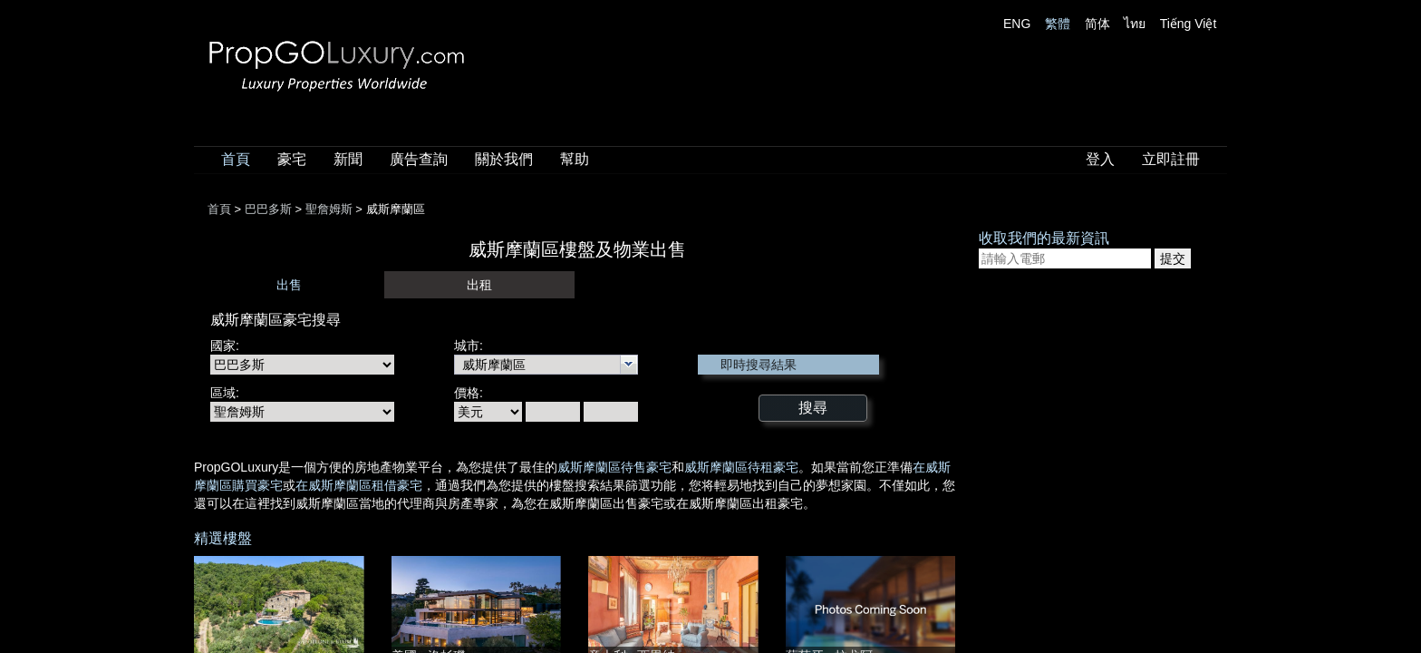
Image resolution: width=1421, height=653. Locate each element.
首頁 (235, 159)
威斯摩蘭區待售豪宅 (614, 467)
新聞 (348, 159)
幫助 (574, 159)
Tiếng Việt (1188, 23)
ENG (1016, 23)
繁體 (1057, 23)
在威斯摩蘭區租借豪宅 (358, 485)
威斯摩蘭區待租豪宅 (741, 467)
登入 (1100, 159)
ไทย (1135, 23)
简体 (1097, 23)
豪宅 (291, 159)
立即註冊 (1171, 159)
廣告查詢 (419, 159)
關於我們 (504, 159)
